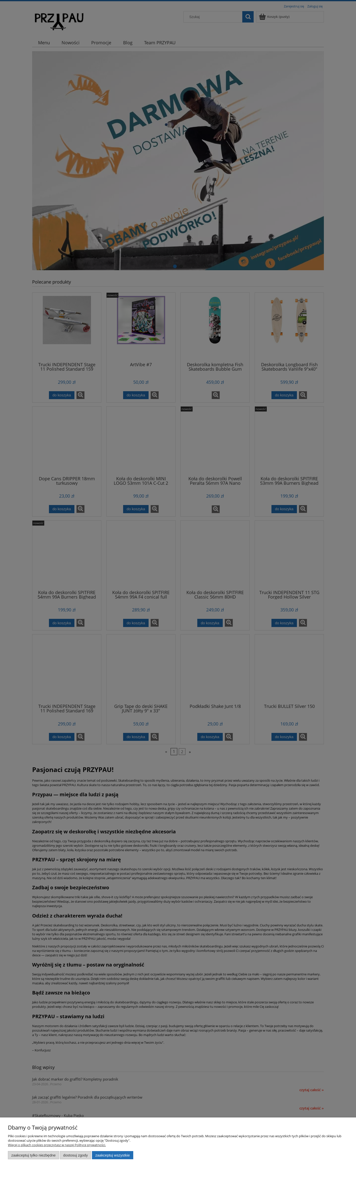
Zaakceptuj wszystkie (112, 1155)
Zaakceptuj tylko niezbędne (33, 1155)
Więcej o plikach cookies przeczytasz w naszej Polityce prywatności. (57, 1145)
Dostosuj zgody (75, 1155)
